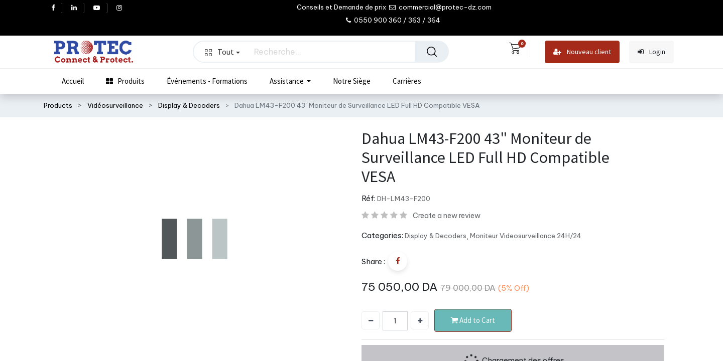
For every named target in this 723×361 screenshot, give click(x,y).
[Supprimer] (371, 320)
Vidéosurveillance (115, 105)
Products (58, 105)
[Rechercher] (432, 52)
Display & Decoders (189, 105)
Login (651, 52)
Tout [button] (222, 52)
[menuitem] (73, 81)
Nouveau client (582, 52)
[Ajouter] (420, 320)
